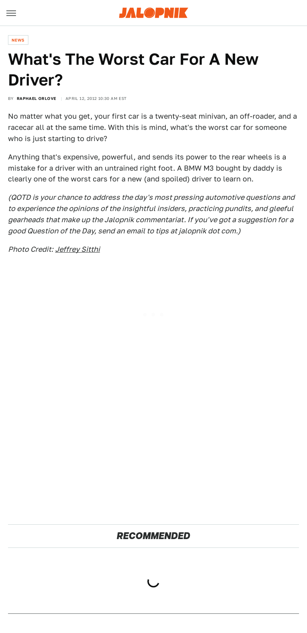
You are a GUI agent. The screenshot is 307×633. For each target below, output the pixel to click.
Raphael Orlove (36, 98)
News (18, 40)
